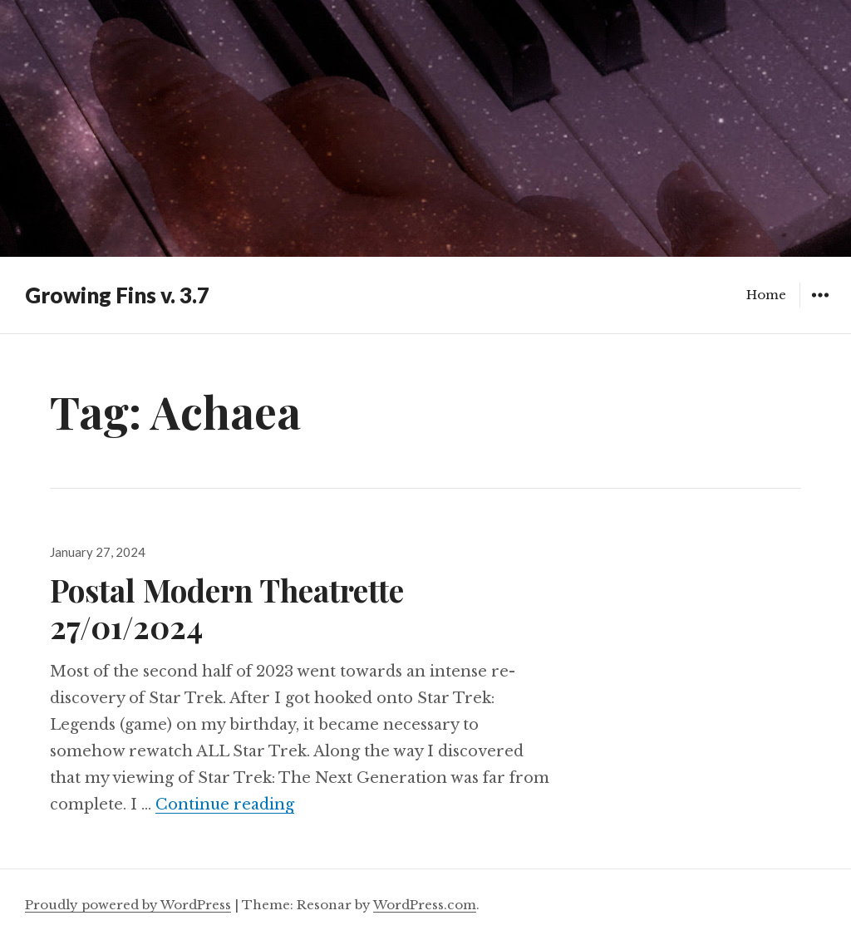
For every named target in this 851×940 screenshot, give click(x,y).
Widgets (819, 307)
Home (766, 295)
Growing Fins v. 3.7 (117, 295)
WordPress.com (424, 905)
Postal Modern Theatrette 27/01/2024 (227, 608)
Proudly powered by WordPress (128, 905)
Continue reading (224, 804)
